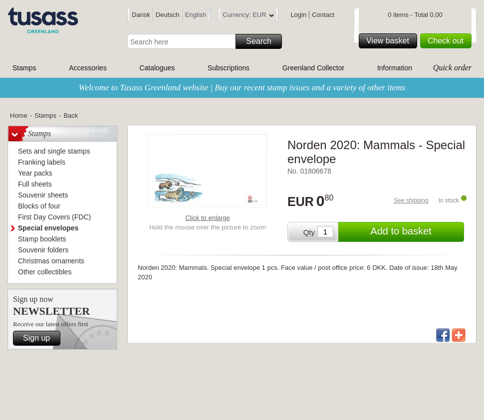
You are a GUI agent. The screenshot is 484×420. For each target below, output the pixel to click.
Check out (448, 40)
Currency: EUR (248, 16)
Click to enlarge (207, 217)
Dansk (141, 14)
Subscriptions (228, 68)
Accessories (87, 68)
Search (262, 41)
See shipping (411, 200)
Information (394, 68)
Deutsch (168, 14)
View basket (390, 40)
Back (70, 115)
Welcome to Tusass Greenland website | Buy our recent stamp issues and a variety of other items (242, 87)
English (196, 14)
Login (298, 14)
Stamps (24, 68)
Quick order (452, 67)
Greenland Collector (313, 68)
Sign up (40, 338)
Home (18, 115)
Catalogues (157, 68)
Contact (323, 14)
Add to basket (415, 232)
